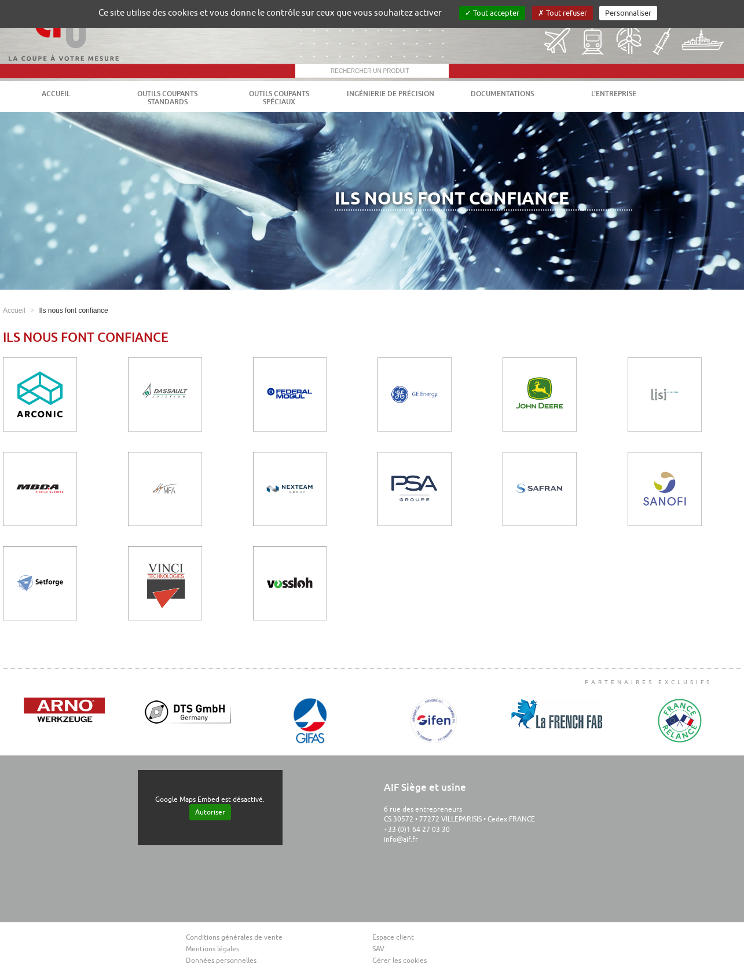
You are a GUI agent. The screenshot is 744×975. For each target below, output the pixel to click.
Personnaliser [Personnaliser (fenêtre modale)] (628, 13)
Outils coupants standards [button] (167, 98)
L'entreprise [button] (613, 93)
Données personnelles (221, 960)
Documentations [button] (502, 93)
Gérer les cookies (399, 960)
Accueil (56, 93)
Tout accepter (492, 13)
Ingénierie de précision (390, 93)
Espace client (393, 937)
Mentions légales (212, 949)
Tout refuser (562, 13)
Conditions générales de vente (234, 937)
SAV (378, 949)
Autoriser (210, 812)
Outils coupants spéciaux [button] (279, 98)
